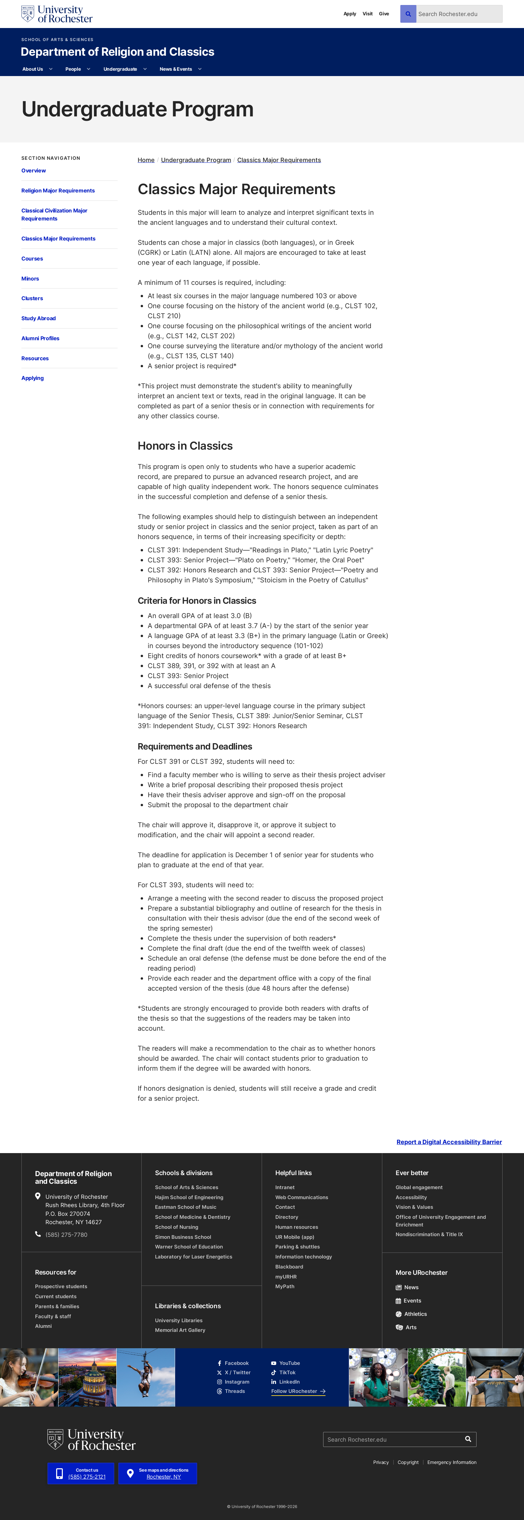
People (73, 69)
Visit (368, 13)
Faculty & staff (53, 1316)
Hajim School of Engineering (189, 1197)
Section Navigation (51, 158)
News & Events (176, 69)
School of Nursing (176, 1226)
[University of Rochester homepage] (57, 14)
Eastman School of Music (186, 1206)
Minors (30, 278)
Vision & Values (414, 1206)
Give (384, 13)
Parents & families (57, 1306)
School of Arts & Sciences (57, 39)
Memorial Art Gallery (180, 1330)
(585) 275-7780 (66, 1234)
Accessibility (411, 1197)
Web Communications (301, 1197)
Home (146, 160)
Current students (56, 1296)
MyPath (284, 1286)
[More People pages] (88, 69)
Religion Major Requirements (58, 190)
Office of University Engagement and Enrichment (441, 1220)
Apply (350, 13)
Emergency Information (451, 1462)
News (407, 1287)
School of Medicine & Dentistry (193, 1216)
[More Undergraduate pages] (145, 69)
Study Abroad (38, 318)
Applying (32, 378)
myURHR (286, 1276)
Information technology (303, 1256)
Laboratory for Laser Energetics (193, 1256)
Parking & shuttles (297, 1246)
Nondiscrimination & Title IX (429, 1234)
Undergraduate (120, 69)
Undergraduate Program (196, 160)
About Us (32, 69)
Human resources (296, 1226)
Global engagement (419, 1187)
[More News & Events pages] (200, 69)
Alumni (43, 1326)
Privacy (381, 1462)
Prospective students (61, 1286)
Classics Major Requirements (58, 238)
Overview (33, 170)
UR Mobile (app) (294, 1236)
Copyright (408, 1462)
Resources (35, 358)
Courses (32, 258)
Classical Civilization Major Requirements (54, 214)
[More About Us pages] (50, 69)
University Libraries (179, 1320)
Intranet (285, 1187)
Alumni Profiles (40, 338)
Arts (406, 1327)
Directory (286, 1216)
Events (408, 1300)
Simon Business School (183, 1236)
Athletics (411, 1314)
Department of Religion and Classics (117, 52)
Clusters (32, 298)
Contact (285, 1206)
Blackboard (289, 1266)
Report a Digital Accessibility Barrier (449, 1141)
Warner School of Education (189, 1246)
